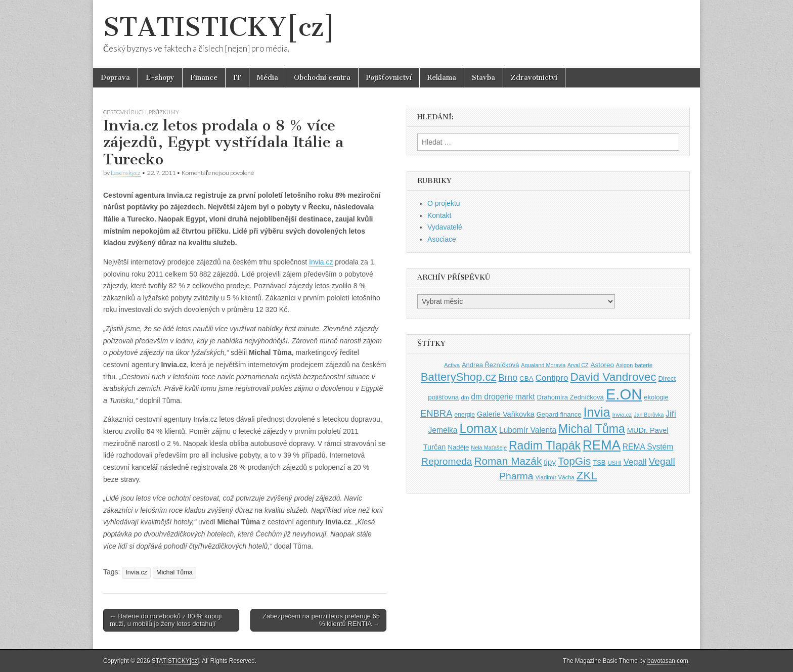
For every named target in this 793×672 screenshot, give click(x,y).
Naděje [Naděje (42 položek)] (458, 447)
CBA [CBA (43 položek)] (526, 378)
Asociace (441, 239)
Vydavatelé (444, 227)
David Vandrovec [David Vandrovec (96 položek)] (613, 377)
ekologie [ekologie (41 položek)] (656, 397)
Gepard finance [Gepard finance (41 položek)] (559, 414)
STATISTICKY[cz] (219, 27)
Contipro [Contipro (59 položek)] (552, 378)
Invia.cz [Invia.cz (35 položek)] (622, 415)
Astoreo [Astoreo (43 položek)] (602, 365)
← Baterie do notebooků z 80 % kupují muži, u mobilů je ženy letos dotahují (166, 620)
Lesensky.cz (126, 172)
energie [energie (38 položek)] (464, 414)
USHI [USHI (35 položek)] (614, 463)
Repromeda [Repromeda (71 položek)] (446, 461)
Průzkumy (164, 112)
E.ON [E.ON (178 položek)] (624, 394)
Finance (203, 77)
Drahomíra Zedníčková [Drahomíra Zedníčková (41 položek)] (570, 397)
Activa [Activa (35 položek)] (452, 365)
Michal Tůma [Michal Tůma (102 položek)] (591, 428)
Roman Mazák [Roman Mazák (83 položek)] (508, 461)
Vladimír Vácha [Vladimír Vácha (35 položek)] (555, 477)
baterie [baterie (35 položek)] (643, 365)
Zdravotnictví (534, 77)
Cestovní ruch (125, 112)
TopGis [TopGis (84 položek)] (574, 461)
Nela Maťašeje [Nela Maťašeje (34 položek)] (489, 447)
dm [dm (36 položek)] (465, 397)
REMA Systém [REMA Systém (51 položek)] (648, 446)
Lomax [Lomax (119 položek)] (478, 428)
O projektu (443, 203)
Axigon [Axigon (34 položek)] (624, 365)
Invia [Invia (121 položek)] (596, 412)
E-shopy (160, 77)
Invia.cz (321, 262)
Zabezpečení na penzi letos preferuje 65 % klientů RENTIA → (321, 620)
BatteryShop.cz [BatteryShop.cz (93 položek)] (459, 377)
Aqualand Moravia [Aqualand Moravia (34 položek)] (543, 365)
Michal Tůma (174, 572)
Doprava (115, 77)
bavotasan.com (667, 660)
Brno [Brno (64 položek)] (507, 378)
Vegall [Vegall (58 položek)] (635, 462)
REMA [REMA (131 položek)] (602, 445)
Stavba (483, 77)
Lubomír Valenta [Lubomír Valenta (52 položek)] (527, 430)
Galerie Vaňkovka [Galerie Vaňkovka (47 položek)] (506, 414)
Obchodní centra (322, 77)
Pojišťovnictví (389, 77)
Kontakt (439, 215)
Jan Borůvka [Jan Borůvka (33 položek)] (649, 415)
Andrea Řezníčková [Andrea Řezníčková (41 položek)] (490, 365)
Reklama (441, 77)
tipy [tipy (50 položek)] (550, 462)
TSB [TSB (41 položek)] (599, 462)
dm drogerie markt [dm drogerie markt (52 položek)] (503, 396)
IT (237, 77)
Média (267, 77)
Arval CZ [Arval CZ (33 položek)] (577, 365)
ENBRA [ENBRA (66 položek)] (436, 413)
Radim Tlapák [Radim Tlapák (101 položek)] (545, 445)
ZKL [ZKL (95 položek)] (587, 475)
